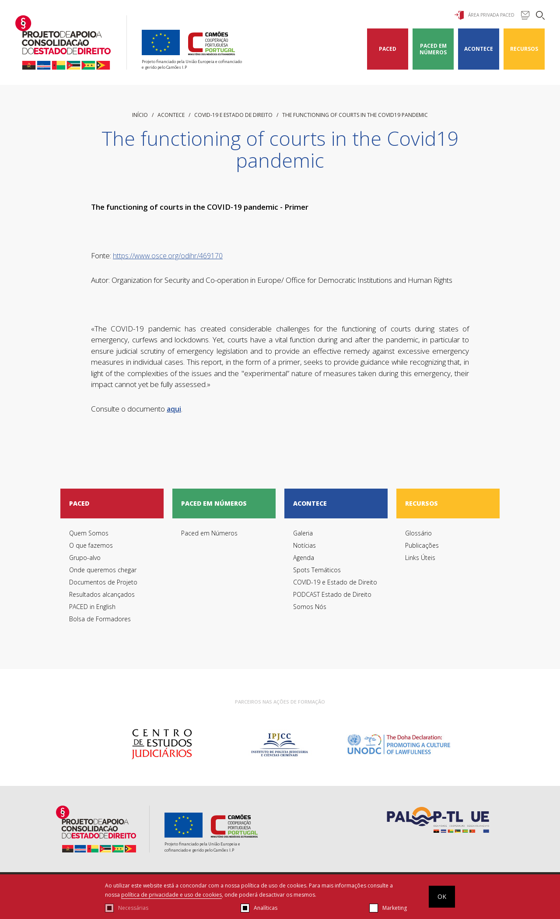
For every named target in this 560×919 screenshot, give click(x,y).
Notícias (304, 545)
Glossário (418, 533)
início (140, 115)
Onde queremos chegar (102, 570)
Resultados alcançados (102, 594)
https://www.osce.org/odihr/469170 (168, 256)
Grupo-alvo (85, 557)
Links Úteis (420, 557)
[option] (161, 744)
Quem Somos (88, 533)
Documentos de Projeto (103, 582)
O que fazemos (91, 545)
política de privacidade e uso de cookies (171, 894)
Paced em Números (433, 49)
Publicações (422, 545)
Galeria (303, 533)
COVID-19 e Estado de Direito (233, 115)
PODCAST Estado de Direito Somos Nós (332, 600)
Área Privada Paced (484, 15)
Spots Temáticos (317, 570)
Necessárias (133, 908)
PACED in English (92, 606)
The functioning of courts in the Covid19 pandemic (355, 115)
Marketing (394, 908)
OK (442, 896)
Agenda (303, 557)
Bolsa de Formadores (100, 619)
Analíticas (265, 908)
